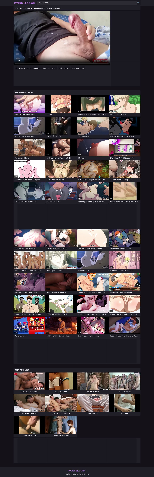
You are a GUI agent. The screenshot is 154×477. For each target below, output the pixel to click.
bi (16, 68)
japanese (46, 68)
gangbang (37, 68)
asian (29, 68)
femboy (22, 68)
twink (54, 68)
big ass (66, 68)
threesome (76, 68)
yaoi (60, 68)
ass (83, 68)
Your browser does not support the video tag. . (62, 38)
